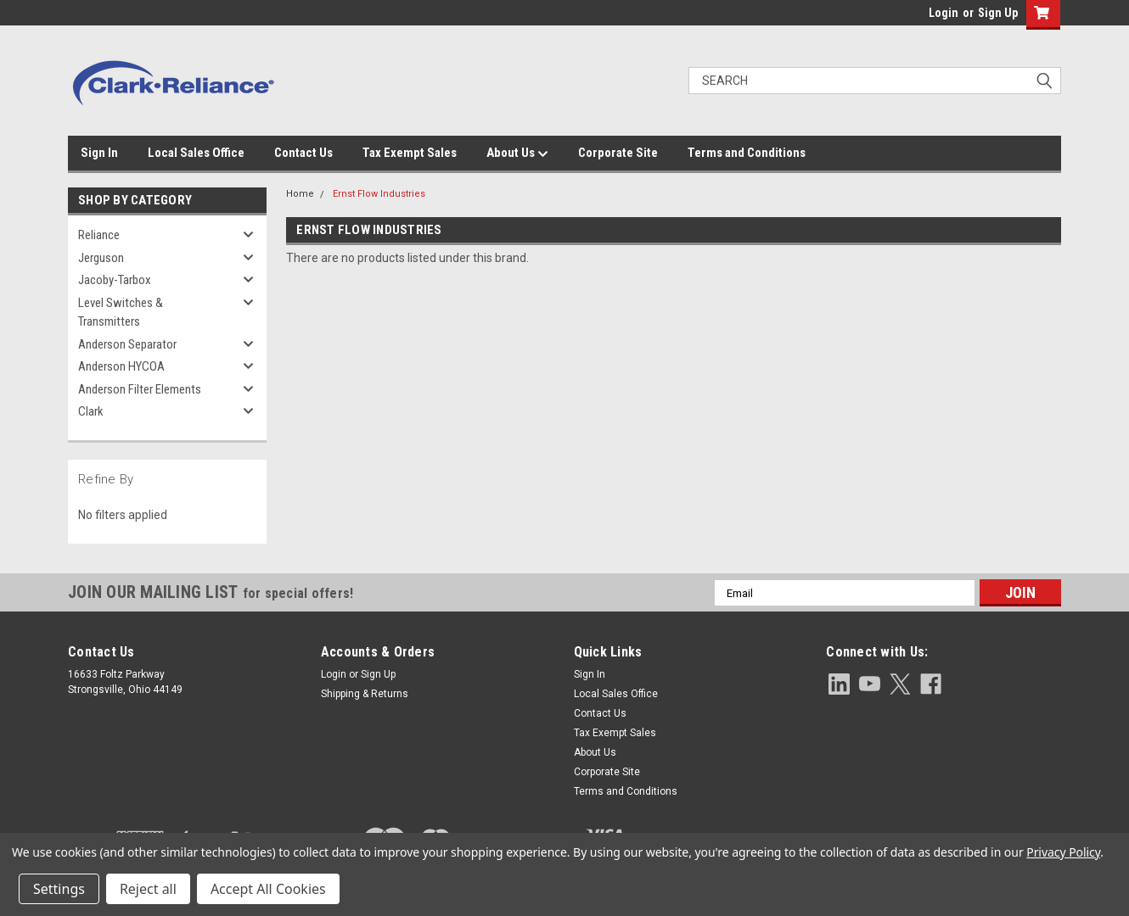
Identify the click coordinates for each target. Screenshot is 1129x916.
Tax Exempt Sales (409, 152)
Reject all (148, 889)
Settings (59, 889)
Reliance (99, 235)
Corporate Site (618, 152)
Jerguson (101, 257)
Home (300, 193)
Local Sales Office (196, 152)
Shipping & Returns (364, 694)
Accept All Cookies (268, 889)
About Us (517, 153)
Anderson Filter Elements (139, 389)
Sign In (99, 152)
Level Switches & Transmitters (120, 312)
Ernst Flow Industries (379, 193)
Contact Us (303, 152)
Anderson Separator (127, 344)
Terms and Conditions (747, 152)
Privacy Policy (1063, 852)
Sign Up (998, 13)
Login (943, 13)
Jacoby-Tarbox (114, 280)
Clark (91, 411)
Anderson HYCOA (121, 366)
